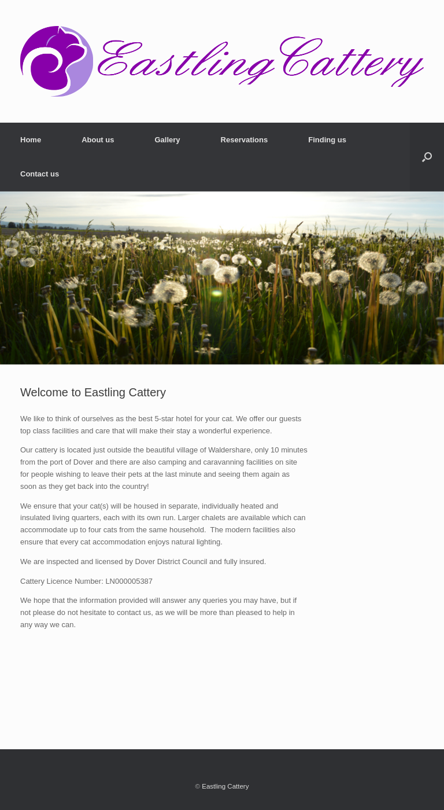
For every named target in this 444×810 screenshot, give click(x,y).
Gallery (167, 139)
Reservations (244, 139)
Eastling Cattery (225, 786)
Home (30, 139)
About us (98, 139)
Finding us (327, 139)
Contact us (39, 174)
